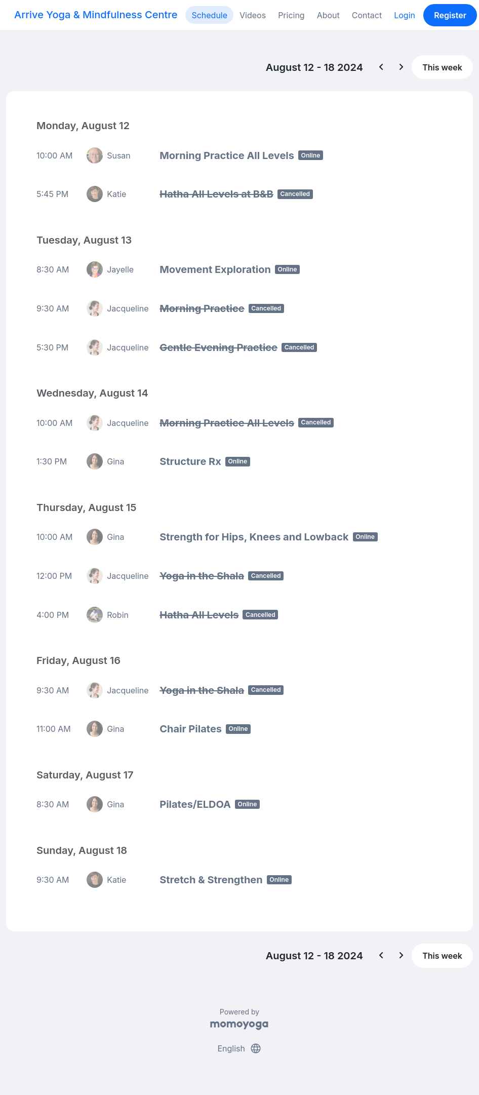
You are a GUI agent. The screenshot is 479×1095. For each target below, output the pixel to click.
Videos (252, 15)
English (239, 1048)
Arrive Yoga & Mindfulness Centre (95, 15)
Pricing (291, 15)
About (328, 15)
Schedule (209, 15)
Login (404, 15)
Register (450, 15)
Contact (367, 15)
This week (442, 67)
